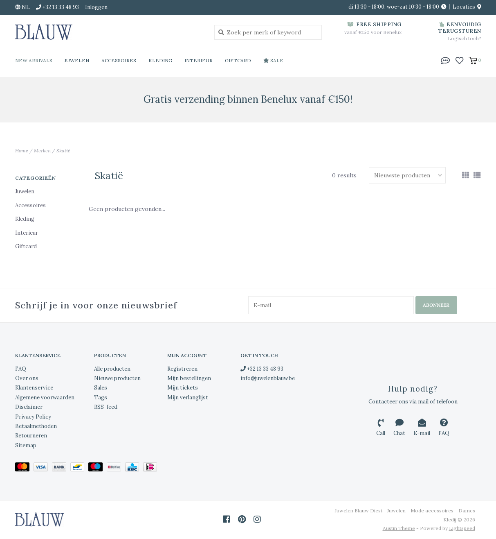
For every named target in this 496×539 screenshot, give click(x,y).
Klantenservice (34, 387)
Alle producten (112, 368)
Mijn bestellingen (189, 378)
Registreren (182, 368)
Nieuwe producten (117, 378)
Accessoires (118, 60)
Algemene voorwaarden (44, 397)
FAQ (20, 368)
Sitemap (25, 445)
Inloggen (96, 7)
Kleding (160, 60)
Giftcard (238, 60)
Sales (100, 387)
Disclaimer (29, 406)
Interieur (198, 60)
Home (21, 150)
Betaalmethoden (36, 426)
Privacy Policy (33, 416)
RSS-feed (105, 406)
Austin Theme (399, 528)
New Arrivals (33, 60)
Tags (100, 397)
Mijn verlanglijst (187, 397)
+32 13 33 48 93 (261, 368)
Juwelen (77, 60)
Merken (42, 150)
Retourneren (31, 435)
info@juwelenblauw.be (267, 378)
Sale (273, 60)
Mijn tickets (182, 387)
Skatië (63, 150)
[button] (445, 59)
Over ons (26, 378)
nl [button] (22, 7)
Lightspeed (462, 528)
